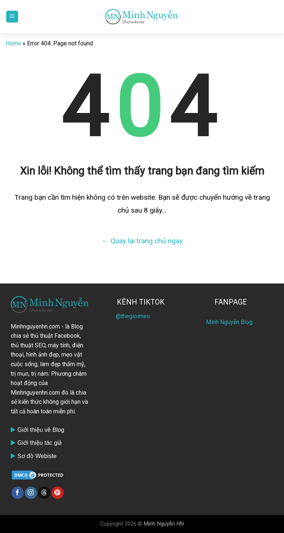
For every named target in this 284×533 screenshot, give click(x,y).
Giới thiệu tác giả (39, 443)
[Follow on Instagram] (31, 492)
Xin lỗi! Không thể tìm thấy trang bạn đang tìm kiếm (142, 171)
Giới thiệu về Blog (40, 430)
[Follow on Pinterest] (57, 492)
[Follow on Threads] (44, 492)
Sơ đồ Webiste (37, 456)
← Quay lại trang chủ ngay (141, 241)
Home (13, 43)
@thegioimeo (133, 316)
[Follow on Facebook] (17, 492)
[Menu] (12, 17)
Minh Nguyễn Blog (229, 322)
